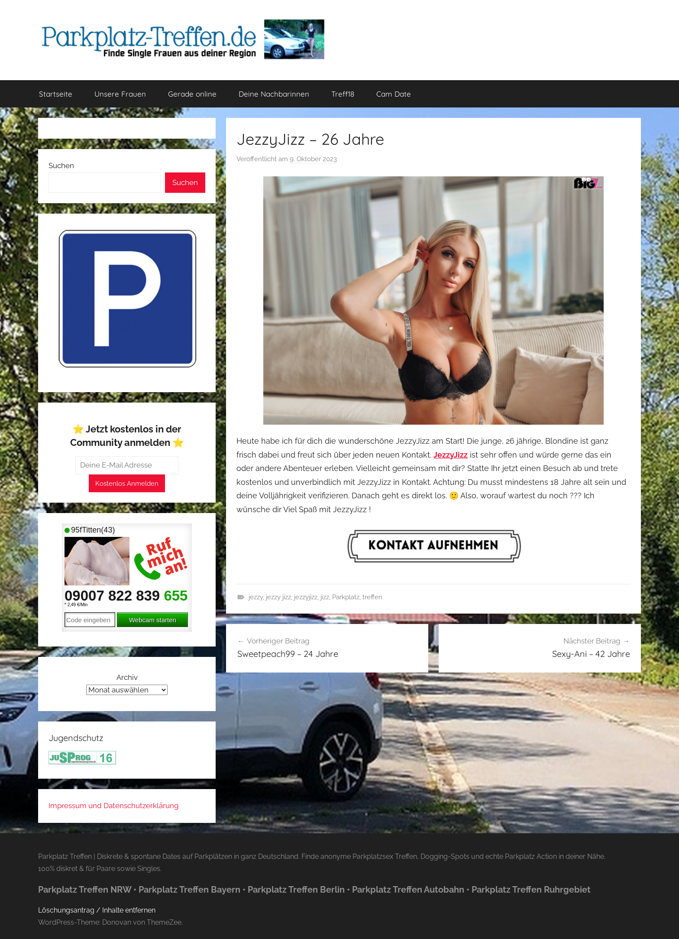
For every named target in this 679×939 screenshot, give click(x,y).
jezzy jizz (278, 597)
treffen (372, 597)
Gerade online (192, 93)
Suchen (61, 165)
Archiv (127, 677)
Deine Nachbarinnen (274, 93)
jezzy (256, 597)
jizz (324, 597)
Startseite (55, 93)
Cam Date (393, 93)
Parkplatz (345, 597)
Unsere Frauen (120, 93)
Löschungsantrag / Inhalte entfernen (96, 910)
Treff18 (342, 93)
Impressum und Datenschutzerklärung (113, 805)
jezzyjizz (305, 597)
